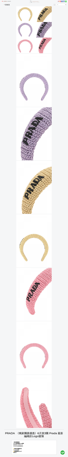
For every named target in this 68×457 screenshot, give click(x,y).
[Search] (60, 5)
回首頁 (7, 5)
